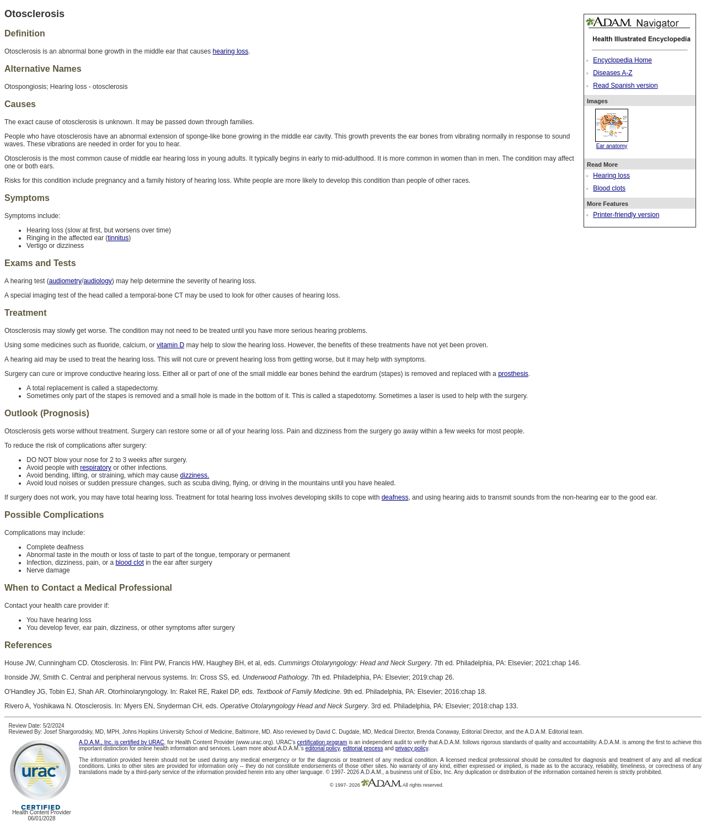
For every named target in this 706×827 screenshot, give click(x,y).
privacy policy (411, 748)
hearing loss (231, 51)
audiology (97, 281)
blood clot (129, 562)
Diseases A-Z (612, 73)
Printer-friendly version (626, 215)
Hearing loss (611, 175)
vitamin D (170, 345)
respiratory (95, 467)
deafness (395, 497)
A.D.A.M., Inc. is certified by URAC (121, 742)
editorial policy (322, 748)
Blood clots (609, 188)
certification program (322, 742)
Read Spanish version (625, 85)
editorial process (363, 748)
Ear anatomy (611, 143)
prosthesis (513, 374)
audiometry (65, 281)
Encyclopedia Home (622, 60)
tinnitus (118, 238)
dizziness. (195, 475)
